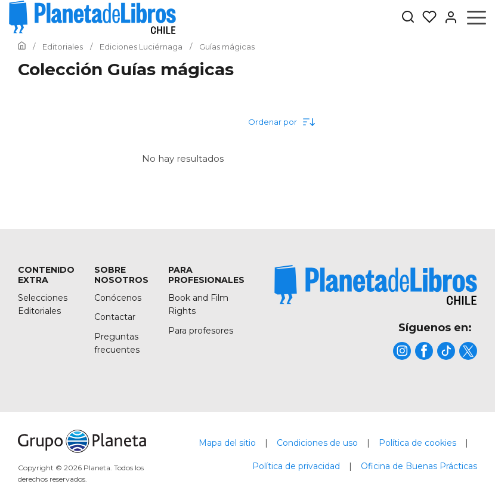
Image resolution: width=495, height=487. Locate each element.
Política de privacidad (296, 466)
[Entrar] (447, 17)
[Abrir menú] (476, 17)
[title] (375, 285)
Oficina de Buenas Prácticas (419, 466)
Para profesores (200, 330)
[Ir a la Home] (22, 46)
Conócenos (117, 297)
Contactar (114, 317)
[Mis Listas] (426, 17)
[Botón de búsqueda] (408, 18)
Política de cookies (417, 442)
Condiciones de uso (317, 442)
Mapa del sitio (227, 442)
